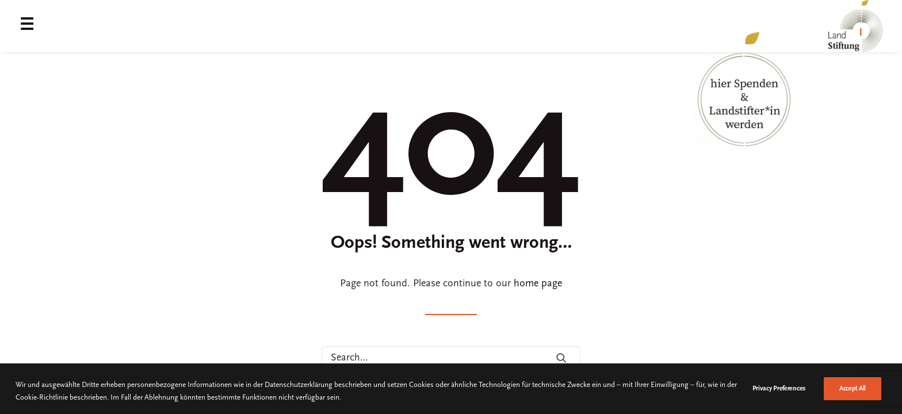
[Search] (451, 358)
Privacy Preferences (778, 403)
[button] (561, 357)
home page (538, 283)
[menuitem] (30, 26)
